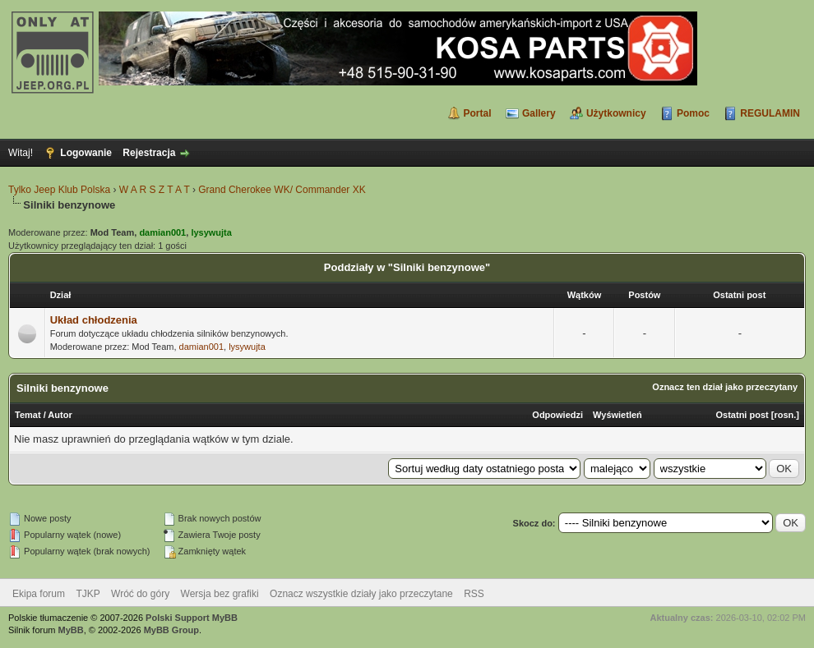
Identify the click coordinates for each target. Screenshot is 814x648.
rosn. (785, 415)
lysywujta (247, 347)
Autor (60, 415)
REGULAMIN (770, 113)
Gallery (539, 113)
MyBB (71, 630)
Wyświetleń (617, 415)
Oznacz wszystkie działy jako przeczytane (361, 594)
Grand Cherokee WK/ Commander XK (281, 189)
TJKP (87, 594)
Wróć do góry (140, 594)
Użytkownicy (616, 113)
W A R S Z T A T (154, 189)
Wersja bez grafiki (220, 594)
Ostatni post (742, 415)
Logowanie (86, 153)
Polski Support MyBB (192, 618)
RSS (474, 594)
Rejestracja (149, 153)
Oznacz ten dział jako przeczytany (725, 387)
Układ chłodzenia (93, 320)
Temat (28, 415)
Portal (478, 113)
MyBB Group (171, 630)
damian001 (201, 347)
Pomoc (693, 113)
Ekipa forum (38, 594)
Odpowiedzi (557, 415)
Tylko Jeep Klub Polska (59, 189)
